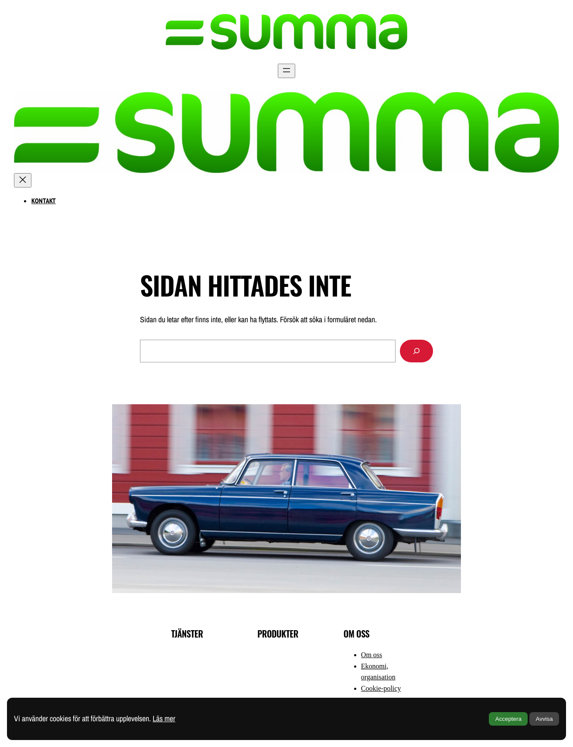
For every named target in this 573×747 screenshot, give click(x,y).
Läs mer (164, 718)
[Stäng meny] (22, 180)
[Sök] (416, 351)
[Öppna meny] (286, 71)
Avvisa (544, 719)
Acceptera (508, 719)
